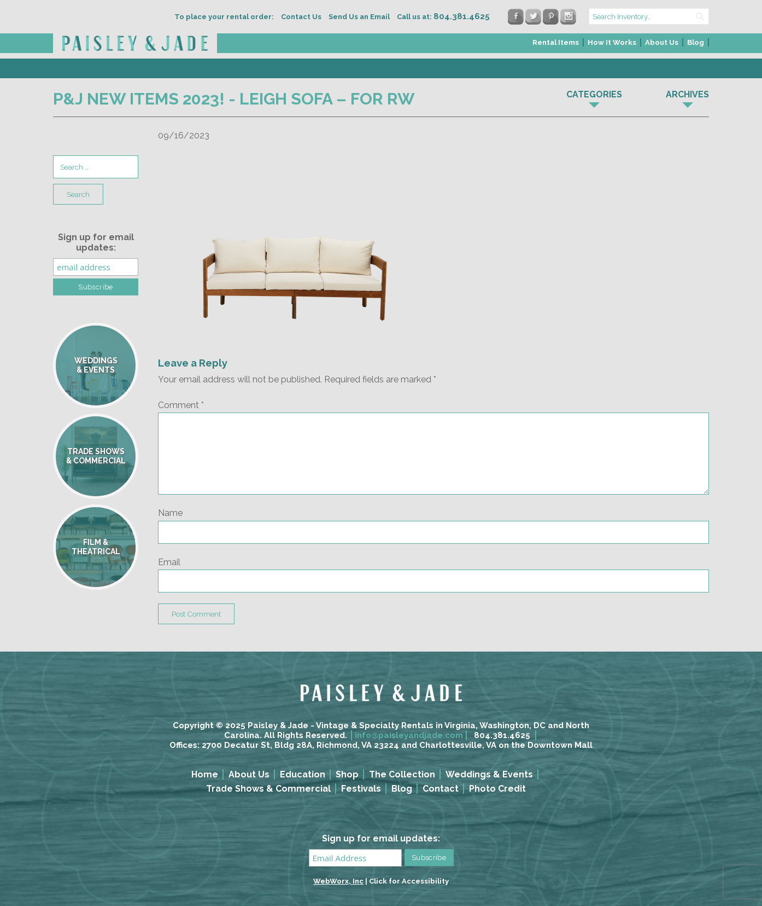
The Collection (402, 774)
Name (170, 513)
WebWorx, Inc (338, 881)
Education (302, 774)
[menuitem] (556, 45)
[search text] (649, 16)
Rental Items (555, 42)
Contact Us (301, 17)
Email (169, 562)
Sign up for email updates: (96, 242)
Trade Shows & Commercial (268, 788)
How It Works (612, 42)
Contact (441, 788)
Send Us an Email (359, 17)
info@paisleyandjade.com (409, 735)
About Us (661, 42)
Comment (181, 405)
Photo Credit (497, 788)
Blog (695, 42)
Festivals (361, 788)
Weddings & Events (489, 774)
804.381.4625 (502, 735)
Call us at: (443, 17)
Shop (347, 774)
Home (204, 774)
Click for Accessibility (409, 881)
